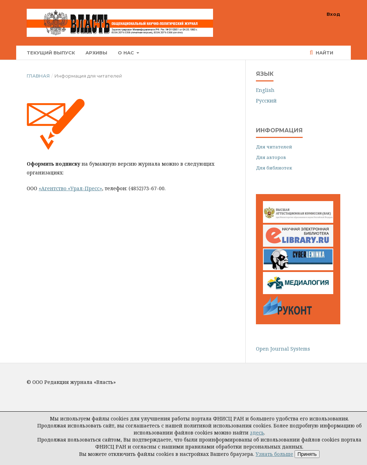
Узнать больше (274, 454)
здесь (257, 432)
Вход (333, 14)
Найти (323, 52)
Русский (266, 100)
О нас (126, 52)
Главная (38, 76)
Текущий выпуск (51, 52)
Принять (307, 454)
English (265, 90)
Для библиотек (274, 168)
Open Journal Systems (283, 348)
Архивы (96, 52)
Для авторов (271, 157)
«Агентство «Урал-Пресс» (70, 188)
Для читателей (274, 147)
